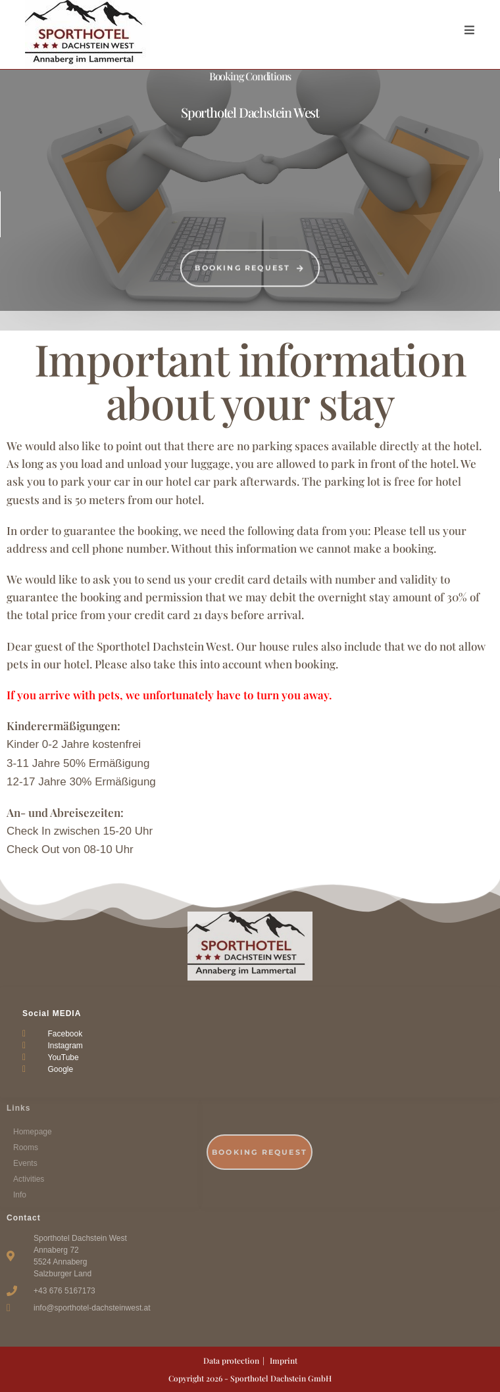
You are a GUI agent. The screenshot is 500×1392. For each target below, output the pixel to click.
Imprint (283, 1360)
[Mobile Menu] (469, 29)
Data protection (231, 1360)
